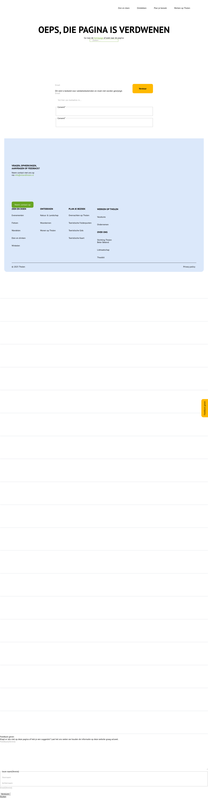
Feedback (7, 740)
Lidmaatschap (103, 248)
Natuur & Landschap (49, 213)
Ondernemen (103, 222)
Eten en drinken (19, 236)
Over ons (102, 230)
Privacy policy (189, 265)
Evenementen (18, 213)
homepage (98, 38)
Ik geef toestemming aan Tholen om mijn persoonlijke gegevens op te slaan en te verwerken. (95, 122)
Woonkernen (45, 221)
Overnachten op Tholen (79, 213)
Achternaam (7, 783)
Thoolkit (100, 255)
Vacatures (101, 215)
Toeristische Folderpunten (80, 221)
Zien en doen (124, 8)
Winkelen (16, 243)
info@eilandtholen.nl (24, 173)
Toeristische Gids (76, 228)
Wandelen (16, 228)
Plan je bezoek (160, 8)
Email (57, 83)
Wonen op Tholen (48, 228)
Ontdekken (142, 8)
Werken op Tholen (182, 8)
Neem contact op (23, 202)
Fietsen (15, 221)
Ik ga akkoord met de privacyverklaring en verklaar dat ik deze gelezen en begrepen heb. (93, 111)
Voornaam (6, 777)
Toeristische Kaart (76, 236)
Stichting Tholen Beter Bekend (104, 239)
